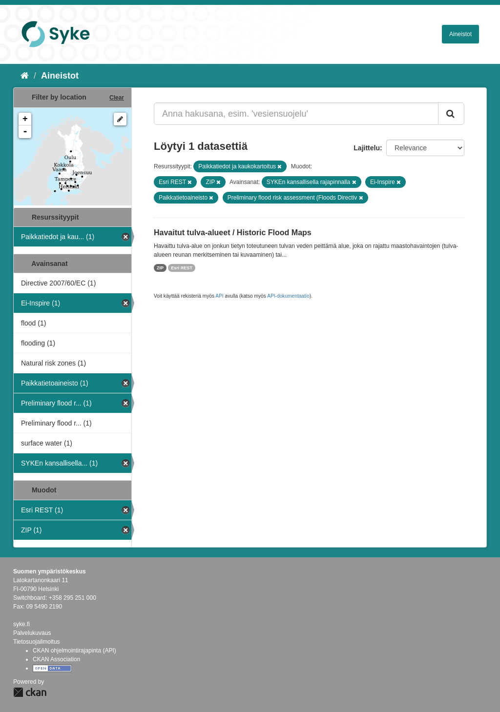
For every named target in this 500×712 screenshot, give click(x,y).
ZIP (160, 267)
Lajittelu (367, 148)
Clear (116, 97)
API (219, 296)
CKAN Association (56, 659)
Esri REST (181, 267)
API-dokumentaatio (288, 296)
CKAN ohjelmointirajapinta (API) (74, 650)
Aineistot (460, 34)
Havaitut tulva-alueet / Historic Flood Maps (233, 232)
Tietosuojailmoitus (36, 641)
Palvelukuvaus (32, 633)
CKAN (29, 692)
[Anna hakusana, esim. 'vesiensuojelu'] (296, 113)
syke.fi (21, 624)
